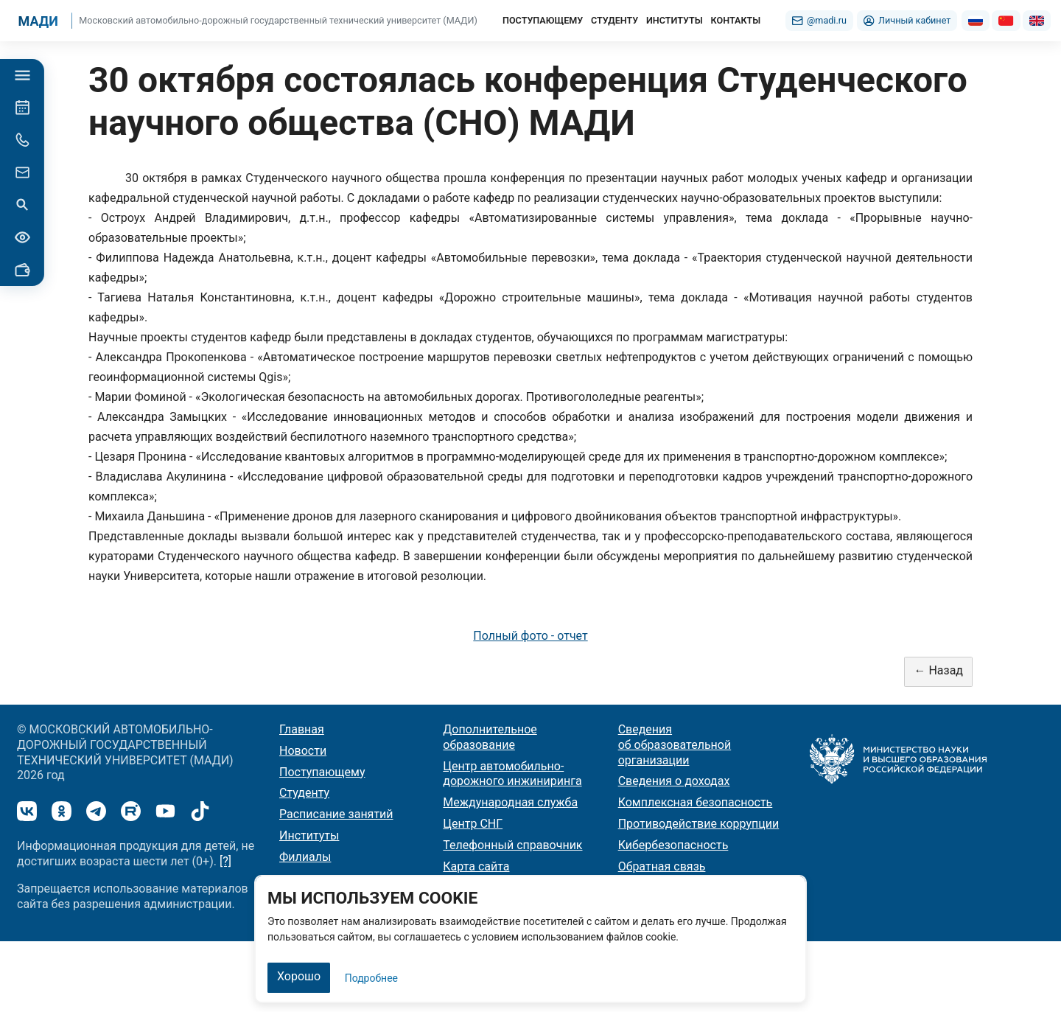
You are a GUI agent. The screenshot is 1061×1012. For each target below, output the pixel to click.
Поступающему (322, 772)
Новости (302, 751)
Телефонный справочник (512, 845)
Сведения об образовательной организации (675, 744)
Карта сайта (476, 866)
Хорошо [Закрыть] (299, 976)
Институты (309, 835)
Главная (301, 729)
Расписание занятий (336, 814)
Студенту (304, 793)
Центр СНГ (473, 824)
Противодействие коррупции (699, 824)
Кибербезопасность (673, 845)
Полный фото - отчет (530, 636)
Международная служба (510, 802)
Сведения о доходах (674, 781)
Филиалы (305, 857)
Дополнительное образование (489, 737)
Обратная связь (662, 866)
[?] (225, 861)
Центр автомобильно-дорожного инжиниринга (512, 774)
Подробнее (371, 978)
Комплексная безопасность (695, 802)
